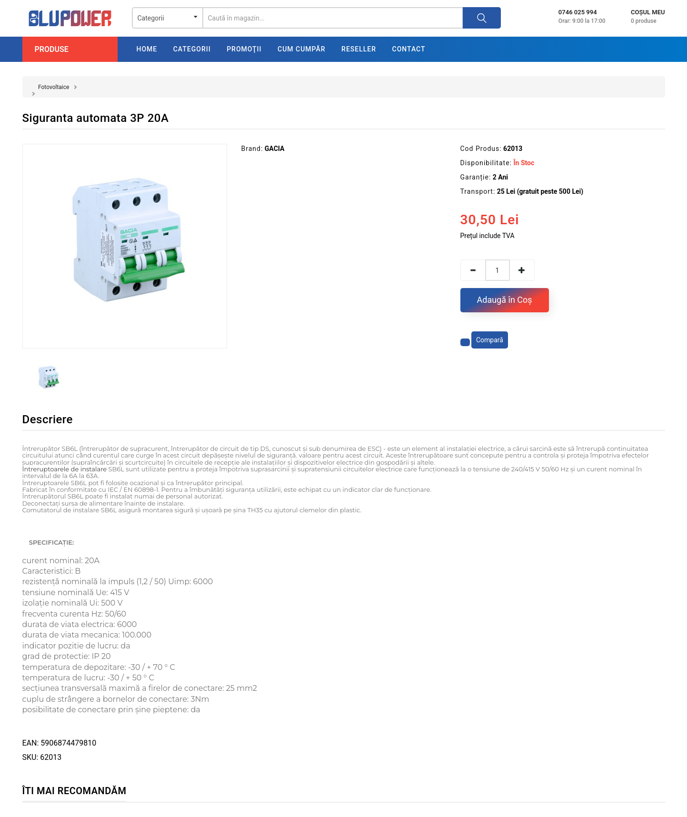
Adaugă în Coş (504, 300)
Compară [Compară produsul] (489, 340)
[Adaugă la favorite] (465, 342)
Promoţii (244, 49)
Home (147, 49)
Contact (409, 49)
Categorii (192, 49)
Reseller (358, 49)
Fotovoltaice (53, 87)
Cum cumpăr (302, 49)
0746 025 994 (577, 12)
